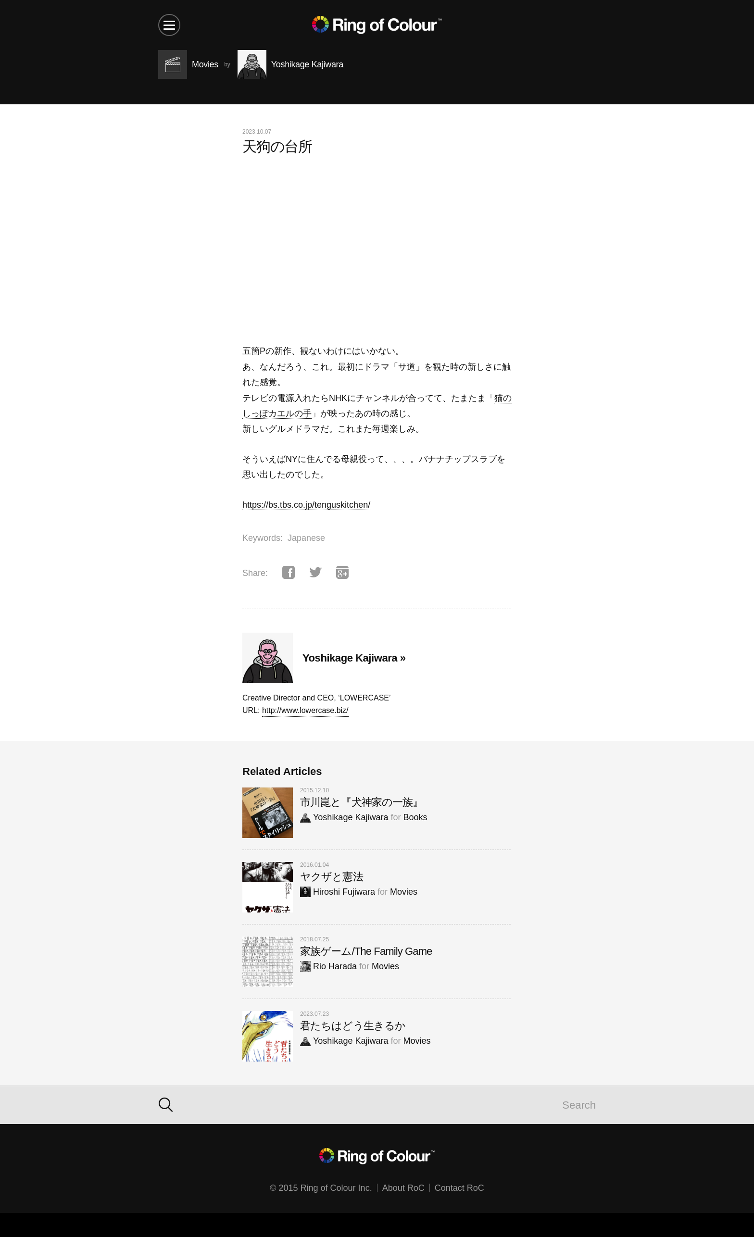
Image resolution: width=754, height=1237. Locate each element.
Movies (403, 892)
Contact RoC (459, 1188)
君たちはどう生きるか (352, 1026)
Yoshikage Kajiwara (344, 817)
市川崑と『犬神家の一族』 (361, 802)
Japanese (306, 538)
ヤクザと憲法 (331, 877)
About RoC (403, 1188)
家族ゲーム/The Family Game (366, 951)
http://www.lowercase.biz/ (305, 710)
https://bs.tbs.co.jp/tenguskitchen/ (306, 505)
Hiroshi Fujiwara (337, 892)
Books (415, 817)
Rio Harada (328, 966)
